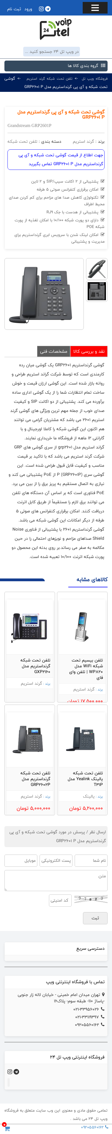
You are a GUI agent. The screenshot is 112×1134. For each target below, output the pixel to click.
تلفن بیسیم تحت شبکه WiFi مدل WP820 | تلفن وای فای (86, 668)
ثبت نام (14, 9)
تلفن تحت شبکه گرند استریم (49, 79)
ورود (28, 9)
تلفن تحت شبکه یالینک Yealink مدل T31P (85, 778)
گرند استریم (83, 141)
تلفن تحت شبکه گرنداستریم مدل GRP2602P (35, 778)
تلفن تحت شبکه (22, 141)
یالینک (89, 796)
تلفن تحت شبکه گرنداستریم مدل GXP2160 (35, 666)
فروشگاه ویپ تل (95, 79)
